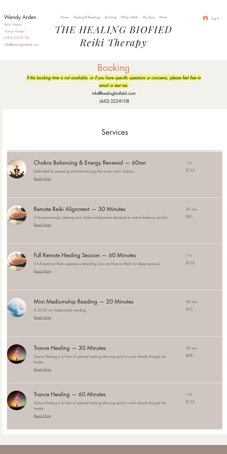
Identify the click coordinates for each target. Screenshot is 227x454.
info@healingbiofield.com (114, 93)
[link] (104, 162)
